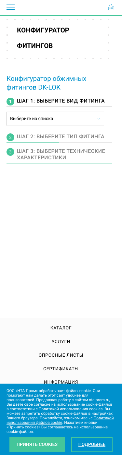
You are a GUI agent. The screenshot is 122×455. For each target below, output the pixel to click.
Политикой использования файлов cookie (60, 420)
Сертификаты (61, 369)
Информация (61, 382)
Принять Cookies (37, 444)
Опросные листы (61, 355)
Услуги (61, 342)
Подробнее (91, 444)
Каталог (61, 328)
